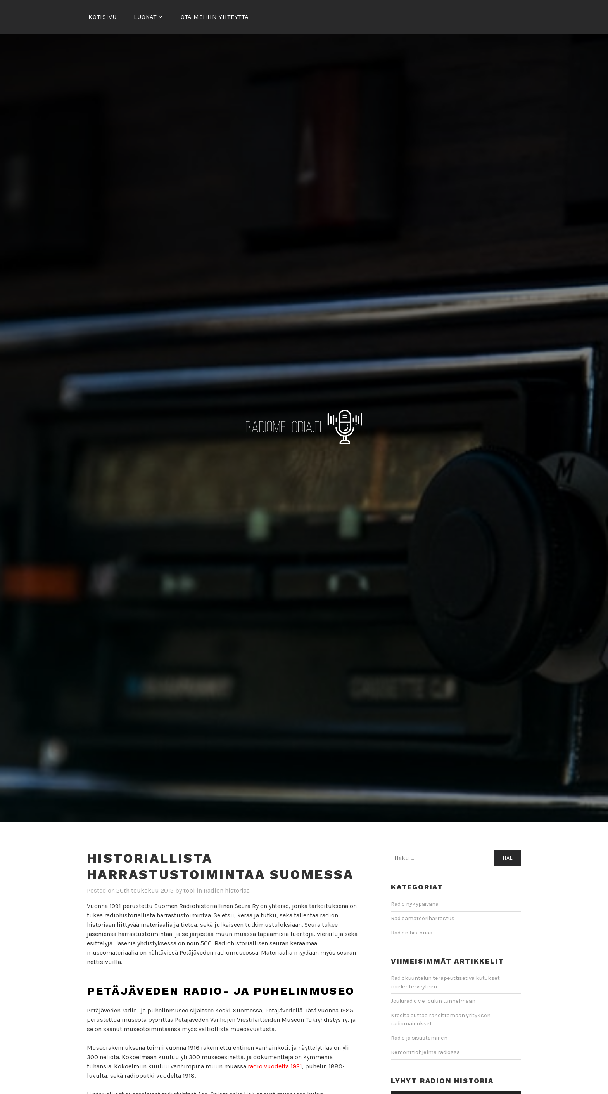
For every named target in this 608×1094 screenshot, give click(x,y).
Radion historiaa (227, 890)
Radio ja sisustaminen (419, 1038)
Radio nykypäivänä (415, 904)
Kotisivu (102, 17)
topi (189, 890)
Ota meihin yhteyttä (215, 17)
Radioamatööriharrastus (422, 918)
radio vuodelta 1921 (275, 1066)
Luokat (145, 17)
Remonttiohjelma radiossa (425, 1052)
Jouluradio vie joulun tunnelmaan (433, 1001)
